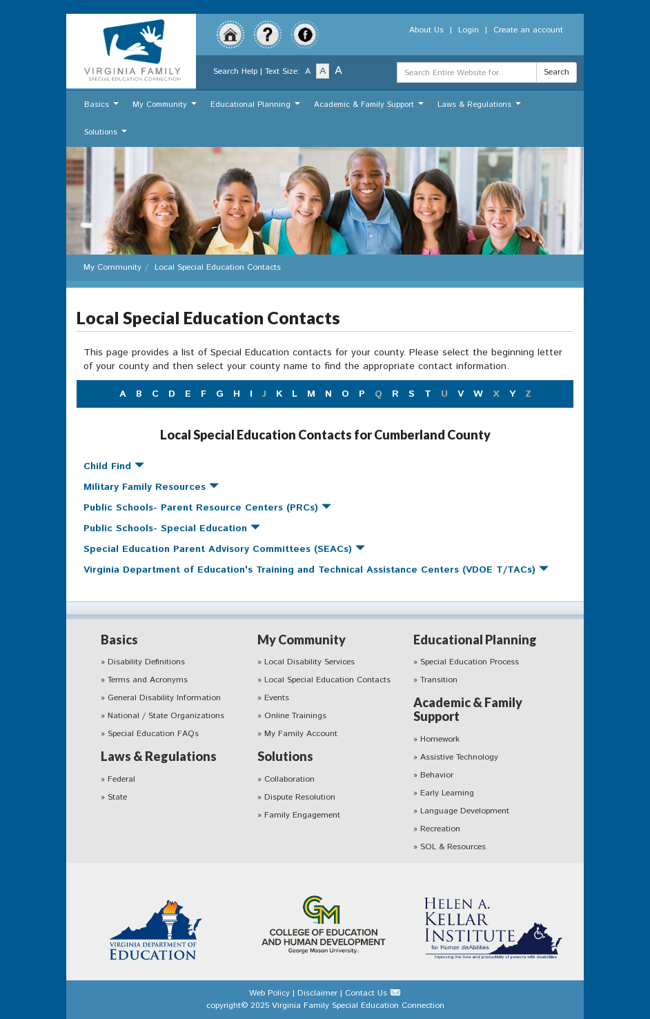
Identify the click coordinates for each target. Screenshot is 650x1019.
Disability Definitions (146, 662)
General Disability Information (164, 698)
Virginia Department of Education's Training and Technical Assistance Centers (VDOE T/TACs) (316, 570)
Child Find (113, 466)
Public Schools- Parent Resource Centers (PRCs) (207, 508)
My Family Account (300, 734)
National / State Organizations (166, 716)
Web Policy (269, 993)
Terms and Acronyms (148, 680)
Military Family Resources (151, 487)
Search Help (235, 71)
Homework (440, 739)
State (117, 797)
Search (556, 72)
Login (468, 30)
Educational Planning (257, 108)
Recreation (440, 829)
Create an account (528, 30)
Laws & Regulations (480, 108)
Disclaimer (317, 993)
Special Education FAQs (153, 734)
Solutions (107, 135)
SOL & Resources (453, 847)
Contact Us (366, 993)
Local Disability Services (309, 662)
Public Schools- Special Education (171, 528)
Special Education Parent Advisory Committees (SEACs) (224, 549)
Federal (121, 779)
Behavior (436, 775)
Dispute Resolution (299, 797)
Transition (438, 680)
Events (276, 698)
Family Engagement (302, 815)
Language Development (464, 811)
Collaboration (289, 779)
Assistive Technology (459, 757)
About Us (426, 30)
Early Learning (447, 793)
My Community (166, 108)
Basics (103, 108)
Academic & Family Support (370, 108)
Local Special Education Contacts (327, 680)
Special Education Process (469, 662)
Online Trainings (295, 716)
